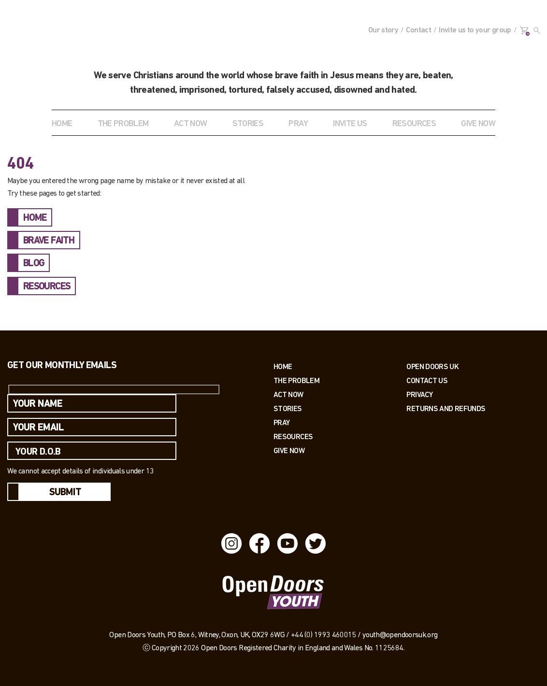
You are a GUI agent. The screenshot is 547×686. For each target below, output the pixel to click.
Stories (288, 408)
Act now (288, 394)
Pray (297, 124)
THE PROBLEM (123, 124)
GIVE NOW (478, 124)
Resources (293, 436)
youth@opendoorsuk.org (400, 635)
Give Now (289, 450)
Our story (383, 30)
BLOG (33, 264)
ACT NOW (190, 124)
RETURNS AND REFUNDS (445, 408)
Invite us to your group (475, 30)
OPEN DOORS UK (432, 366)
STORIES (248, 124)
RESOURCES (414, 124)
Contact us (426, 380)
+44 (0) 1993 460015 (323, 635)
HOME (34, 218)
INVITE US (350, 124)
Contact (418, 30)
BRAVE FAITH (48, 241)
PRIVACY (419, 394)
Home (62, 124)
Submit (65, 493)
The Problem (296, 380)
